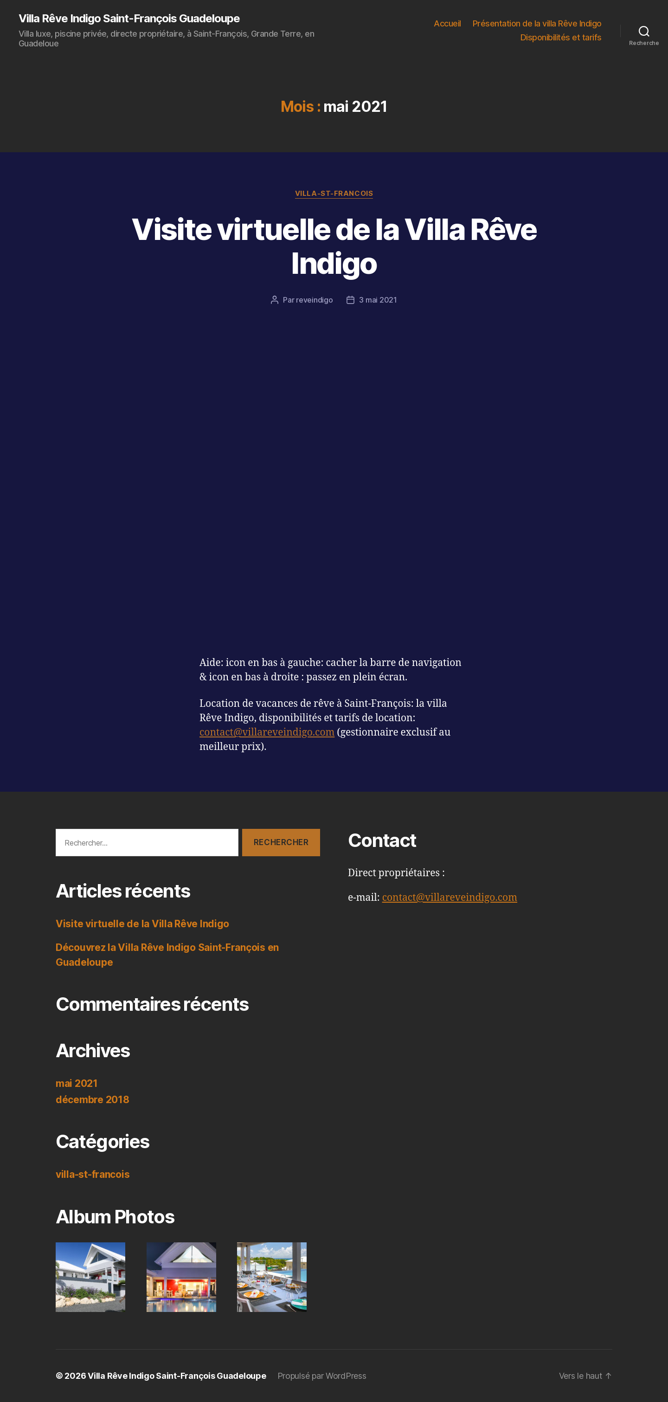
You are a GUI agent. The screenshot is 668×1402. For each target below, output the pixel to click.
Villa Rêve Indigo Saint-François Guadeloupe (129, 18)
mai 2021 (77, 1083)
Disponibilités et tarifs (561, 37)
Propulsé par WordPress (321, 1376)
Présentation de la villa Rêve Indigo (537, 23)
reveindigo (314, 299)
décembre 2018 (92, 1099)
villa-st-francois (334, 193)
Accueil (447, 23)
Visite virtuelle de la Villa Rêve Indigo (333, 246)
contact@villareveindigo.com (266, 732)
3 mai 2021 (378, 299)
